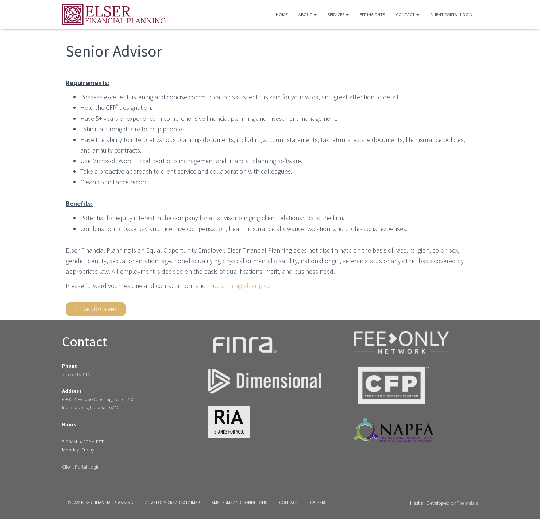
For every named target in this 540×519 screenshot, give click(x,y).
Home (282, 14)
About (307, 14)
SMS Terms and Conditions (239, 502)
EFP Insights (372, 14)
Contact (407, 14)
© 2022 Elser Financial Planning (100, 502)
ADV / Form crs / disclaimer (172, 502)
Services (338, 14)
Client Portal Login (451, 14)
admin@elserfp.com (248, 285)
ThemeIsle (467, 503)
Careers (318, 502)
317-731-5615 (76, 374)
